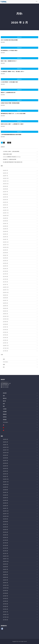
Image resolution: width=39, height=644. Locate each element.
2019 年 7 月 (5, 327)
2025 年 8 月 (5, 189)
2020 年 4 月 (5, 308)
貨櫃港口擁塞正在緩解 (7, 154)
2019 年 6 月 (5, 329)
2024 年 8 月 (5, 220)
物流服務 (4, 411)
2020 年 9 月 (5, 295)
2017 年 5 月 (5, 350)
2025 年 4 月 (5, 199)
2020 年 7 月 (5, 300)
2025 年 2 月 (5, 205)
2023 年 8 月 (5, 252)
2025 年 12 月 (5, 178)
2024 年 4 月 (5, 231)
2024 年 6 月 (5, 226)
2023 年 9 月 (5, 250)
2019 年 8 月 (5, 324)
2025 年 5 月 (5, 197)
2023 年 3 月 (5, 266)
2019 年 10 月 (5, 319)
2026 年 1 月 (5, 175)
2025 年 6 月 (5, 194)
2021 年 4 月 (5, 276)
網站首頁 (4, 393)
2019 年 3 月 (5, 337)
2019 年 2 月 (5, 340)
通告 (4, 395)
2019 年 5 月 (5, 332)
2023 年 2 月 (5, 268)
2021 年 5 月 (5, 274)
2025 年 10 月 (5, 183)
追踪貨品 (4, 417)
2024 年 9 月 (5, 218)
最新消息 (4, 398)
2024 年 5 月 (5, 228)
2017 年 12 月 (5, 348)
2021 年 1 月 (5, 284)
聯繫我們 (4, 414)
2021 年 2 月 (5, 281)
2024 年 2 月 (5, 236)
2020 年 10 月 (5, 292)
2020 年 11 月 (5, 289)
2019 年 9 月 (5, 321)
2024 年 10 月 (5, 215)
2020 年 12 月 (5, 287)
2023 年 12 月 (5, 242)
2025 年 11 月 (5, 181)
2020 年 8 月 (5, 297)
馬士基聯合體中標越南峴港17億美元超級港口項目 (12, 162)
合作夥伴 (4, 409)
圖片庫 (4, 401)
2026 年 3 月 (5, 170)
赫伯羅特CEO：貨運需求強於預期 (9, 159)
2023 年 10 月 (5, 247)
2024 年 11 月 (5, 212)
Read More (3, 42)
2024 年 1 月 (5, 239)
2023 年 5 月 (5, 260)
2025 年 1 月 (5, 207)
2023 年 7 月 (5, 255)
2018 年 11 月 (5, 345)
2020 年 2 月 (5, 313)
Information (5, 361)
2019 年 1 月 (5, 342)
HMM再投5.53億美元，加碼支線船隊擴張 (11, 151)
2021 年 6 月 (5, 271)
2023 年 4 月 (5, 263)
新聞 (4, 364)
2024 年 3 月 (5, 234)
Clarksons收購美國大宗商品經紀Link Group (11, 156)
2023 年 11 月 (5, 244)
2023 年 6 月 (5, 258)
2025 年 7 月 (5, 191)
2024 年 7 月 (5, 223)
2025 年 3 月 (5, 202)
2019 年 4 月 (5, 335)
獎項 (4, 359)
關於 (4, 406)
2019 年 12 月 (5, 316)
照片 (4, 367)
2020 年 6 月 (5, 303)
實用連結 (4, 419)
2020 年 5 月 (5, 305)
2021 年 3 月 (5, 279)
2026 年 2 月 (5, 173)
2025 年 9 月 (5, 186)
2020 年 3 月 (5, 311)
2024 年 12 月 (5, 210)
